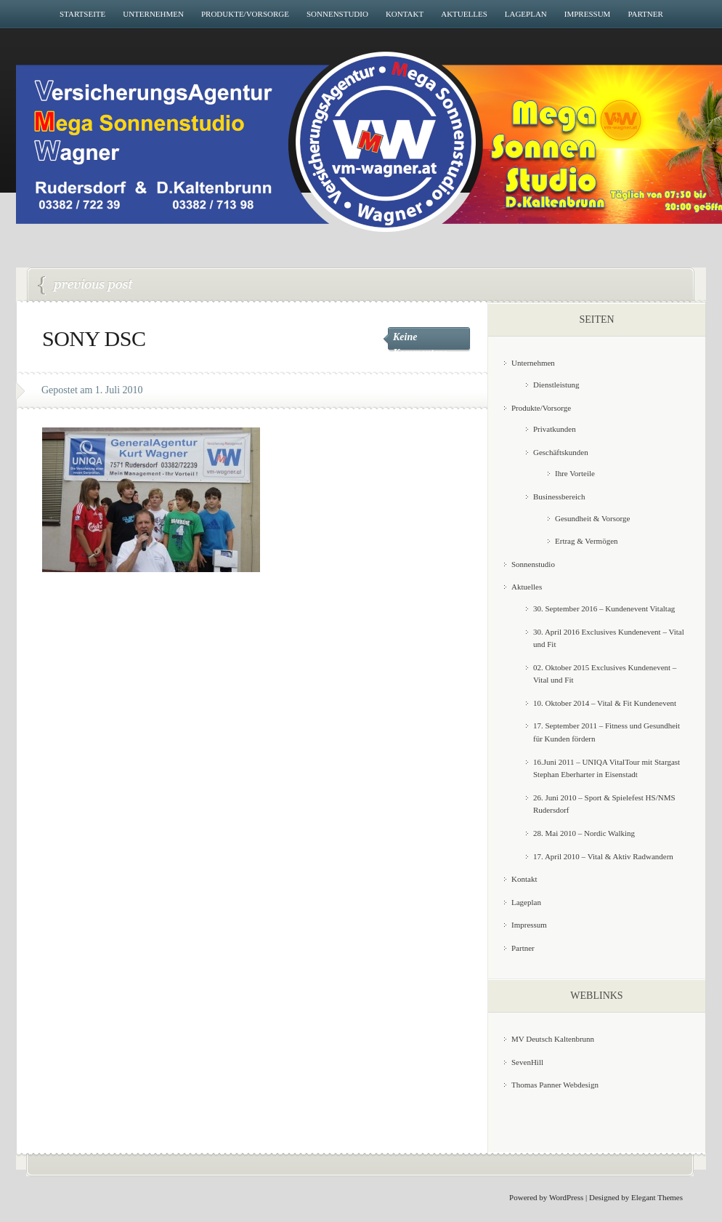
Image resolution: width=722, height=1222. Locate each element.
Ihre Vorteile (575, 473)
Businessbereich (559, 496)
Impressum (587, 13)
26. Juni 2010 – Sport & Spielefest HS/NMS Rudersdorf (86, 285)
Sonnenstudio (337, 13)
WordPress (566, 1197)
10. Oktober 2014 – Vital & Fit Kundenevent (604, 703)
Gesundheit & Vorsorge (592, 518)
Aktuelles (464, 13)
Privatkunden (554, 429)
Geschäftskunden (560, 452)
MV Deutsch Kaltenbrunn (552, 1038)
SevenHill (527, 1062)
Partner (645, 13)
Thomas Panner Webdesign (555, 1084)
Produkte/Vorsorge (245, 13)
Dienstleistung (556, 384)
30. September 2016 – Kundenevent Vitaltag (604, 608)
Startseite (82, 13)
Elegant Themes (657, 1197)
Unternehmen (153, 13)
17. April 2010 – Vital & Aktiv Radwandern (603, 856)
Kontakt (404, 13)
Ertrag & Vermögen (586, 540)
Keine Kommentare (420, 344)
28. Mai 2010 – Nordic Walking (584, 833)
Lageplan (526, 13)
